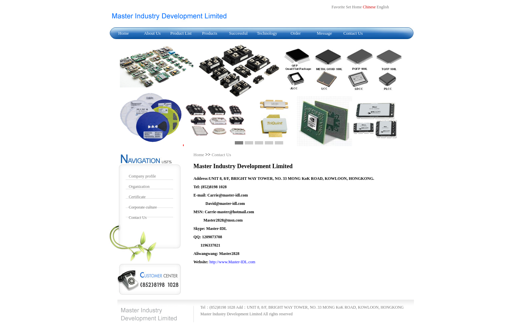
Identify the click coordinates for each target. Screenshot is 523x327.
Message (324, 33)
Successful (238, 33)
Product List (181, 33)
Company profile (142, 176)
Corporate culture (143, 207)
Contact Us (353, 33)
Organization (139, 186)
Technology (267, 33)
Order (296, 33)
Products (209, 33)
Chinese (369, 7)
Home (123, 33)
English (383, 7)
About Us (152, 33)
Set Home (354, 7)
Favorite (338, 7)
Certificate (137, 197)
